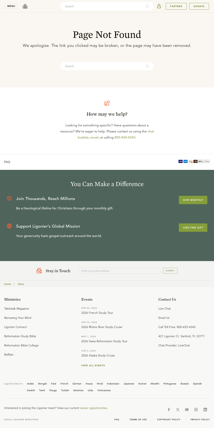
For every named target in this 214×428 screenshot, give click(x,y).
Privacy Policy (200, 419)
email (94, 137)
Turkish (65, 390)
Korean (142, 383)
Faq (116, 419)
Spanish (197, 383)
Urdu (90, 390)
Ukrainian (78, 390)
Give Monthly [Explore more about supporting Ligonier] (193, 200)
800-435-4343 (125, 137)
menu (11, 6)
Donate (199, 6)
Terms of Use (138, 419)
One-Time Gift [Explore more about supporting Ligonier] (193, 227)
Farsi (53, 383)
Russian (185, 383)
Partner (176, 6)
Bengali (42, 383)
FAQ (7, 162)
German (77, 383)
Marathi (155, 383)
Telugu (53, 390)
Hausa (89, 383)
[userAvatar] (159, 6)
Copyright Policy (168, 419)
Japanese (129, 383)
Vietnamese (104, 390)
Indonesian (113, 383)
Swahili (31, 390)
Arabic (30, 383)
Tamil (42, 390)
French (64, 383)
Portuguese (169, 383)
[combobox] (101, 6)
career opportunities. (94, 408)
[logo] (25, 6)
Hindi (100, 383)
